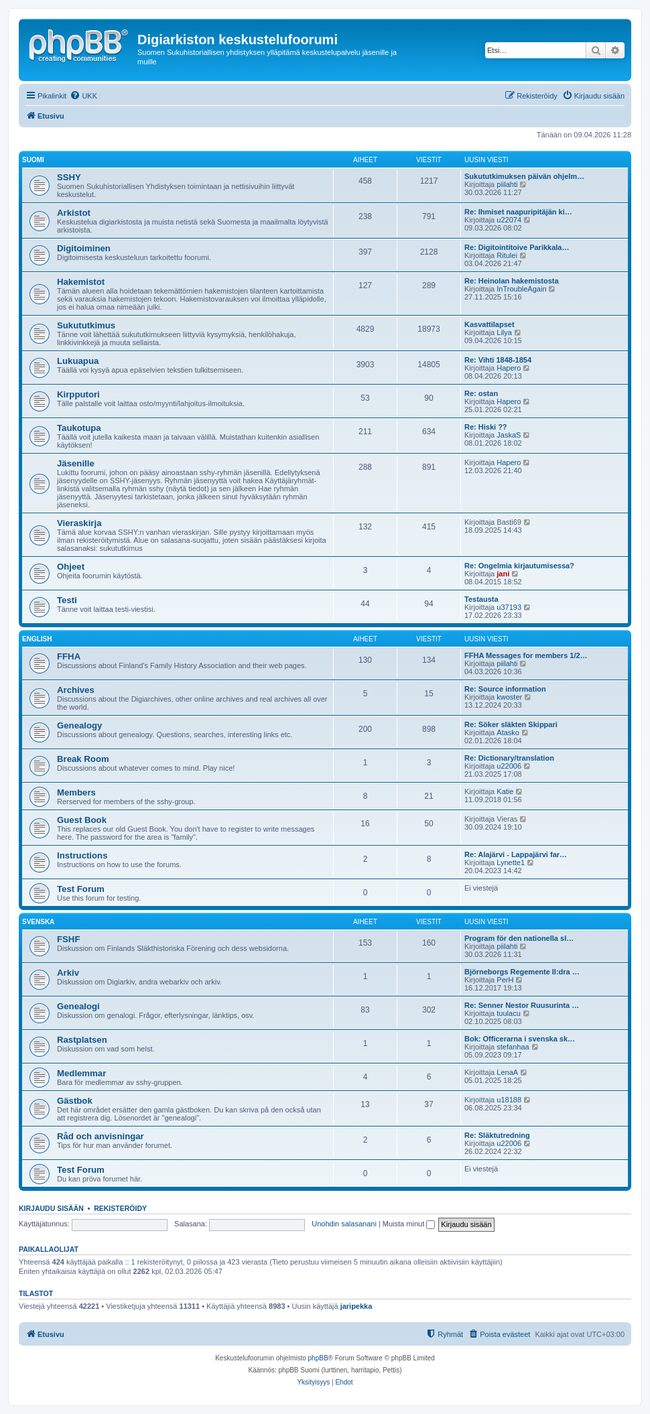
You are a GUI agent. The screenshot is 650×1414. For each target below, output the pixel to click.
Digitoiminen (84, 248)
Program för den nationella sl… (519, 938)
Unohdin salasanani (344, 1224)
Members (76, 792)
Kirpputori (78, 394)
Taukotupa (79, 428)
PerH (505, 980)
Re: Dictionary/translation (509, 758)
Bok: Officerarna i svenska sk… (519, 1039)
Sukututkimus (86, 325)
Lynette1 (511, 862)
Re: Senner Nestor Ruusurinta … (521, 1005)
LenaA (507, 1072)
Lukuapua (78, 361)
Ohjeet (70, 567)
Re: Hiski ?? (485, 427)
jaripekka (356, 1306)
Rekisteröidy (120, 1208)
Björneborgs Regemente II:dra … (522, 972)
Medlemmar (81, 1073)
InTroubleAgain (521, 289)
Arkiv (68, 973)
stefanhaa (513, 1047)
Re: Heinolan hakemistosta (511, 281)
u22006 (509, 766)
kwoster (509, 697)
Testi (67, 600)
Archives (75, 690)
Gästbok (74, 1101)
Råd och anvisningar (100, 1136)
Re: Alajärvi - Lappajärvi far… (515, 854)
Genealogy (79, 725)
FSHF (68, 939)
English (37, 639)
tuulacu (508, 1013)
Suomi (33, 160)
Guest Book (82, 820)
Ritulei (507, 255)
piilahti (507, 184)
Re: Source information (505, 689)
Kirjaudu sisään (51, 1208)
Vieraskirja (79, 523)
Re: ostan (481, 393)
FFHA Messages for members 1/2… (526, 655)
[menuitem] (83, 96)
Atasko (508, 732)
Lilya (504, 332)
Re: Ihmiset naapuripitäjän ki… (518, 212)
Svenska (38, 921)
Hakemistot (81, 282)
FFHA (68, 656)
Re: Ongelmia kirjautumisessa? (519, 566)
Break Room (83, 759)
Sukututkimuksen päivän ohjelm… (524, 176)
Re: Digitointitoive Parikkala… (516, 247)
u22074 (509, 220)
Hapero (509, 368)
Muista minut (409, 1224)
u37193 (509, 607)
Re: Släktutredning (497, 1135)
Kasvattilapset (489, 324)
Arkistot (73, 213)
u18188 (509, 1100)
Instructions (82, 855)
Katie (505, 791)
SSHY (69, 177)
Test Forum (81, 889)
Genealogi (78, 1006)
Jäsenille (75, 463)
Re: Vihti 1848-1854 (497, 360)
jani (503, 574)
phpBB (318, 1358)
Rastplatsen (82, 1040)
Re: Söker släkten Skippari (511, 724)
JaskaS (509, 435)
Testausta (481, 599)
